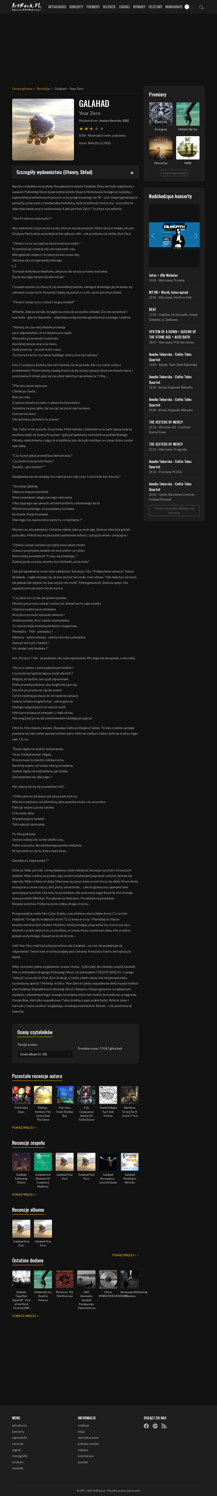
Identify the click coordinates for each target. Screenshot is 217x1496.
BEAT (152, 309)
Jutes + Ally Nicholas (163, 275)
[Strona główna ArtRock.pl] (27, 7)
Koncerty (76, 6)
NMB (187, 163)
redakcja (83, 1425)
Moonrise (161, 163)
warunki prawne (88, 1437)
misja (81, 1431)
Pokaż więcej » (24, 1127)
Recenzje (109, 6)
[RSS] (164, 1425)
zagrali (16, 1450)
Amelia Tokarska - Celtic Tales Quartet (170, 356)
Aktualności (57, 6)
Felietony (155, 6)
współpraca (85, 1456)
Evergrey (161, 129)
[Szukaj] (201, 7)
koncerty (18, 1431)
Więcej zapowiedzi (174, 173)
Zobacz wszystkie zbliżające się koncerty (174, 510)
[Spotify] (155, 1425)
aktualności (19, 1425)
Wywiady (139, 6)
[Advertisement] (108, 47)
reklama (83, 1450)
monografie (19, 1456)
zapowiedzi (19, 1437)
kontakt (83, 1462)
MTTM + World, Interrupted (168, 292)
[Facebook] (146, 1425)
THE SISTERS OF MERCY (166, 422)
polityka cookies (88, 1444)
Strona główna (22, 88)
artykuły (17, 1462)
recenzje (17, 1444)
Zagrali (124, 6)
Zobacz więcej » (25, 1316)
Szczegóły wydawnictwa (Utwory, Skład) (54, 172)
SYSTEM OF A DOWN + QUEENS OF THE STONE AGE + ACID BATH (172, 334)
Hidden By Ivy (187, 129)
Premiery (93, 6)
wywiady (17, 1468)
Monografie (173, 6)
